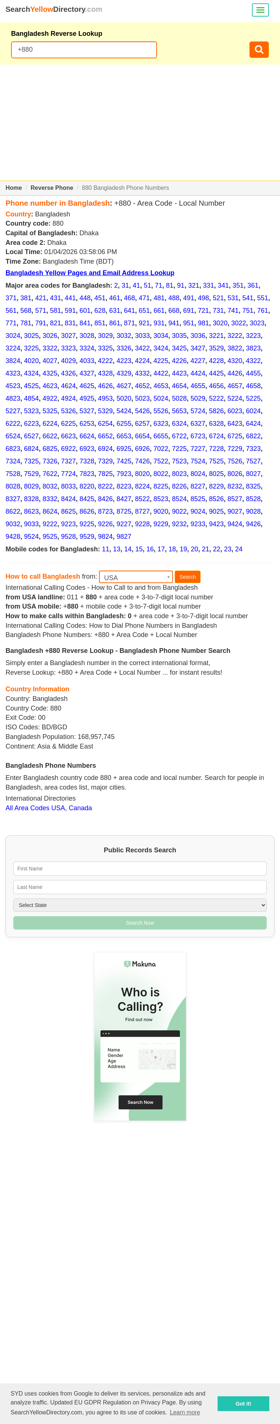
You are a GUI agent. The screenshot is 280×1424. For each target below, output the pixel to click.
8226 (179, 486)
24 (239, 549)
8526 (216, 499)
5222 (216, 398)
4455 (253, 373)
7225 (179, 448)
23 (228, 549)
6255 (123, 423)
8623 (31, 511)
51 (147, 285)
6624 (86, 436)
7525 (216, 461)
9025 (216, 511)
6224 (49, 423)
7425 (123, 461)
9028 (253, 511)
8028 (13, 486)
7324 (13, 461)
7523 (179, 461)
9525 (49, 536)
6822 (253, 436)
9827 (123, 536)
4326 (68, 373)
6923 (86, 448)
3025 (31, 335)
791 (40, 323)
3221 (216, 335)
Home (14, 188)
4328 (105, 373)
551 (262, 298)
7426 (142, 461)
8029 (31, 486)
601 (85, 310)
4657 (235, 386)
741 (233, 310)
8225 (161, 486)
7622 (49, 473)
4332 (142, 373)
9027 (235, 511)
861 (114, 323)
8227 (198, 486)
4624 (68, 386)
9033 (31, 524)
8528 (253, 499)
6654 (142, 436)
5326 (68, 411)
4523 (13, 386)
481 (159, 298)
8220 (86, 486)
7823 (86, 473)
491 (188, 298)
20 (194, 549)
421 (40, 298)
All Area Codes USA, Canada (49, 808)
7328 (86, 461)
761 (262, 310)
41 (136, 285)
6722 (179, 436)
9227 (123, 524)
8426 (105, 499)
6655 (161, 436)
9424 (235, 524)
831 (70, 323)
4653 (161, 386)
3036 (198, 335)
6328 (216, 423)
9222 (49, 524)
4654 (179, 386)
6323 (161, 423)
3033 (142, 335)
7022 (161, 448)
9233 (198, 524)
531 (233, 298)
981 (203, 323)
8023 (179, 473)
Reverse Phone (52, 188)
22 (217, 549)
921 (144, 323)
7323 (253, 448)
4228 (216, 360)
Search (188, 577)
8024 (198, 473)
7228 (216, 448)
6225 (68, 423)
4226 (179, 360)
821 (55, 323)
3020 (220, 323)
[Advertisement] (140, 122)
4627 (123, 386)
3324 (86, 348)
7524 (198, 461)
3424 (161, 348)
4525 (31, 386)
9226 (105, 524)
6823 (13, 448)
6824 (31, 448)
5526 (161, 411)
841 (85, 323)
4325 (49, 373)
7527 (253, 461)
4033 (86, 360)
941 (174, 323)
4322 (253, 360)
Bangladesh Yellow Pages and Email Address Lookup (90, 273)
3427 (198, 348)
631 (114, 310)
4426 (235, 373)
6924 (105, 448)
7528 (13, 473)
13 (116, 549)
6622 (49, 436)
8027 (253, 473)
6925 (123, 448)
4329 (123, 373)
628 (99, 310)
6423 (235, 423)
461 (114, 298)
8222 (105, 486)
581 (55, 310)
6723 (198, 436)
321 (193, 285)
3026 (49, 335)
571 (40, 310)
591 (70, 310)
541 (247, 298)
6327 (198, 423)
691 (188, 310)
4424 (198, 373)
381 (25, 298)
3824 (13, 360)
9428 (13, 536)
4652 (142, 386)
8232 (235, 486)
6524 (13, 436)
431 (55, 298)
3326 (123, 348)
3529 (216, 348)
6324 (179, 423)
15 (139, 549)
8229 (216, 486)
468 (129, 298)
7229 (235, 448)
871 (129, 323)
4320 (235, 360)
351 (238, 285)
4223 (123, 360)
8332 (49, 499)
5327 (86, 411)
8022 (161, 473)
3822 (235, 348)
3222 (235, 335)
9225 (86, 524)
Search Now (140, 923)
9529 (86, 536)
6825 (49, 448)
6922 (68, 448)
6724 (216, 436)
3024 (13, 335)
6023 (235, 411)
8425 (86, 499)
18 (172, 549)
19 (183, 549)
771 (11, 323)
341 (223, 285)
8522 (142, 499)
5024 (161, 398)
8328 (31, 499)
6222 (13, 423)
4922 (49, 398)
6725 (235, 436)
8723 (105, 511)
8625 (68, 511)
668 (174, 310)
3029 (105, 335)
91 (180, 285)
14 (128, 549)
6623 (68, 436)
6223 (31, 423)
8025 (216, 473)
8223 (123, 486)
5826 (216, 411)
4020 (31, 360)
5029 (198, 398)
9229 (161, 524)
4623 (49, 386)
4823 (13, 398)
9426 (253, 524)
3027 (68, 335)
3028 (86, 335)
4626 (105, 386)
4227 (198, 360)
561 (11, 310)
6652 (105, 436)
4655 (198, 386)
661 (159, 310)
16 (150, 549)
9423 (216, 524)
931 (159, 323)
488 (174, 298)
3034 (161, 335)
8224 (142, 486)
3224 (13, 348)
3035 (179, 335)
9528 (68, 536)
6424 (253, 423)
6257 (142, 423)
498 (203, 298)
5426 (142, 411)
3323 (68, 348)
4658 (253, 386)
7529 (31, 473)
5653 (179, 411)
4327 (86, 373)
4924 (68, 398)
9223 (68, 524)
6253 (86, 423)
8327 (13, 499)
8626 (86, 511)
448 (85, 298)
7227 (198, 448)
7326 (49, 461)
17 (161, 549)
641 (129, 310)
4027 (49, 360)
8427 (123, 499)
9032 (13, 524)
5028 (179, 398)
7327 (68, 461)
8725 (123, 511)
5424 (123, 411)
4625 (86, 386)
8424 (68, 499)
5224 (235, 398)
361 (253, 285)
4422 (161, 373)
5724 (198, 411)
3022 (238, 323)
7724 (68, 473)
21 (205, 549)
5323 (31, 411)
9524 (31, 536)
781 (25, 323)
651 (144, 310)
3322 (49, 348)
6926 (142, 448)
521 (218, 298)
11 (105, 549)
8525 (198, 499)
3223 (253, 335)
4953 (105, 398)
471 (144, 298)
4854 (31, 398)
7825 (105, 473)
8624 (49, 511)
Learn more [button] (185, 1412)
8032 (49, 486)
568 (25, 310)
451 (99, 298)
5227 (13, 411)
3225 (31, 348)
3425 (179, 348)
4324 (31, 373)
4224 (142, 360)
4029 (68, 360)
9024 (198, 511)
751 (247, 310)
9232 (179, 524)
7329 (105, 461)
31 (125, 285)
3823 (253, 348)
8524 (179, 499)
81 (169, 285)
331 (208, 285)
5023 (142, 398)
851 (99, 323)
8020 (142, 473)
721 (203, 310)
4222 (105, 360)
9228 (142, 524)
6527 (31, 436)
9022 (179, 511)
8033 (68, 486)
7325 (31, 461)
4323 (13, 373)
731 (218, 310)
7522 (161, 461)
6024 (253, 411)
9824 (105, 536)
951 (188, 323)
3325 (105, 348)
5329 (105, 411)
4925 (86, 398)
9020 (161, 511)
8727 (142, 511)
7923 (123, 473)
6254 (105, 423)
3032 (123, 335)
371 (11, 298)
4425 (216, 373)
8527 (235, 499)
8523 (161, 499)
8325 (253, 486)
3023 (257, 323)
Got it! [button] (243, 1404)
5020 (123, 398)
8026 (235, 473)
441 (70, 298)
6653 (123, 436)
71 (158, 285)
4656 (216, 386)
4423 (179, 373)
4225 (161, 360)
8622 (13, 511)
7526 (235, 461)
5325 (49, 411)
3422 (142, 348)
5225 (253, 398)
